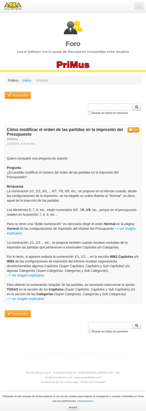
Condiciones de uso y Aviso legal (59, 382)
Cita (133, 129)
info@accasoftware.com (58, 377)
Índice (26, 80)
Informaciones (85, 401)
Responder (18, 95)
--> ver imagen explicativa (25, 275)
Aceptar (73, 407)
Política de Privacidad (93, 382)
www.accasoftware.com (87, 377)
